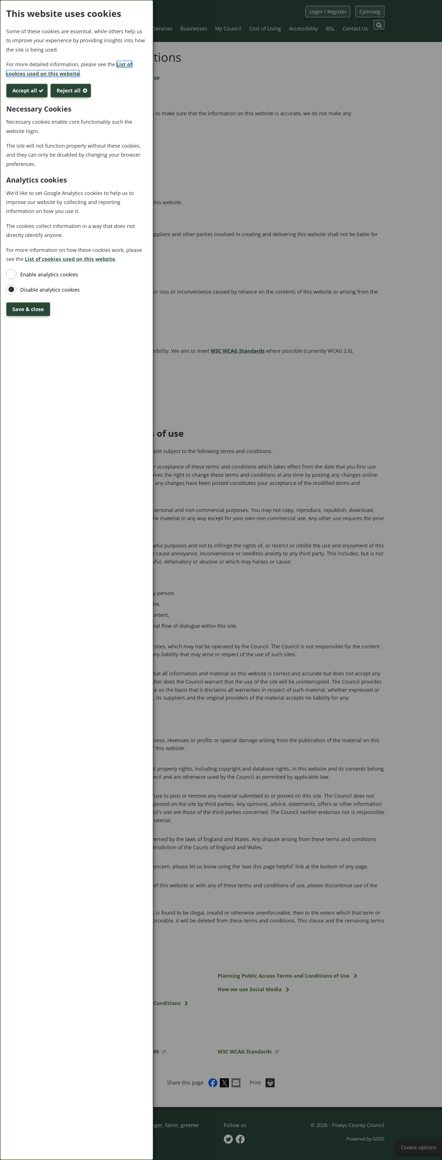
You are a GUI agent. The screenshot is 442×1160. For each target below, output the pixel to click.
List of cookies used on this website (70, 259)
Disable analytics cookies (50, 289)
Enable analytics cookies (49, 274)
